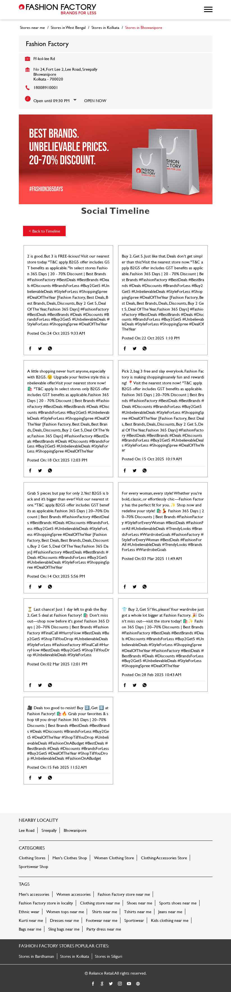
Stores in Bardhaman (36, 956)
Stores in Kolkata (74, 956)
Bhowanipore (75, 830)
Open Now (95, 101)
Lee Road (27, 830)
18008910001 (45, 87)
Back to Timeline (44, 231)
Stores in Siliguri (108, 956)
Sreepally (49, 830)
